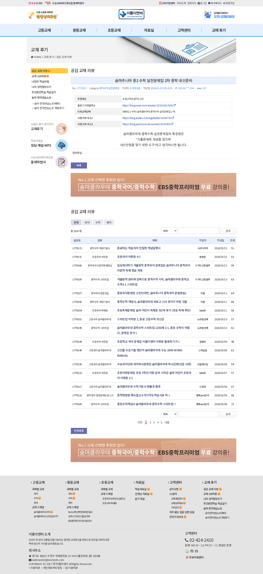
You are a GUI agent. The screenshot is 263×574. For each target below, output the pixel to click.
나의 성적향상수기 (41, 87)
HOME (37, 57)
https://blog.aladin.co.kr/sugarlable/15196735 (148, 118)
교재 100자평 (40, 76)
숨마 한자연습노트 (41, 97)
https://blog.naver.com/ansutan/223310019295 (149, 105)
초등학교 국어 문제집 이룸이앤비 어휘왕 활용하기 (146, 341)
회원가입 (228, 3)
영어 (108, 222)
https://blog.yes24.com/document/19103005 (147, 124)
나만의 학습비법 (40, 81)
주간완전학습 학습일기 (44, 92)
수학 (98, 222)
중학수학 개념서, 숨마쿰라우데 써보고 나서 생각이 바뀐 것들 (152, 302)
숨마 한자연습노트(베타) (46, 103)
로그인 (202, 3)
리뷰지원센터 (168, 3)
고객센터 (184, 30)
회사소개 (181, 3)
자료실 (149, 30)
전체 (76, 222)
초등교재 (114, 30)
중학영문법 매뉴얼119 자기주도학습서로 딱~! (143, 395)
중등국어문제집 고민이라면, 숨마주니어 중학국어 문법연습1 (152, 293)
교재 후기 (219, 30)
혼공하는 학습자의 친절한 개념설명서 (138, 248)
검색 (228, 231)
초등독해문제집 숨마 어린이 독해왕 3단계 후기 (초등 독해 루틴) (153, 310)
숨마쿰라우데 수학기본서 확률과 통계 (138, 386)
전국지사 (191, 3)
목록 (78, 165)
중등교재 (79, 30)
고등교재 (44, 30)
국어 (87, 222)
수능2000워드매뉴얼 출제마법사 (68, 3)
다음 (167, 422)
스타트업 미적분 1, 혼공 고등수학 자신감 (140, 319)
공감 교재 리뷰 (64, 57)
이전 (139, 422)
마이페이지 (214, 3)
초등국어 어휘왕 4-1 (129, 257)
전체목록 (79, 431)
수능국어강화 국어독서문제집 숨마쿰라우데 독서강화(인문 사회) (154, 364)
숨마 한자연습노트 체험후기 (48, 108)
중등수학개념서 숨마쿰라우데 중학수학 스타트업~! (146, 404)
